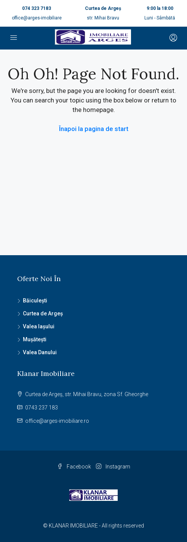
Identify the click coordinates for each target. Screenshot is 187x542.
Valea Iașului (38, 326)
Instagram (113, 467)
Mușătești (34, 339)
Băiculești (35, 300)
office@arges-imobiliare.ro (57, 421)
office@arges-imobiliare (37, 18)
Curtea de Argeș (43, 313)
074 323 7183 (36, 8)
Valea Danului (40, 352)
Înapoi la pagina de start (93, 129)
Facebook (74, 467)
